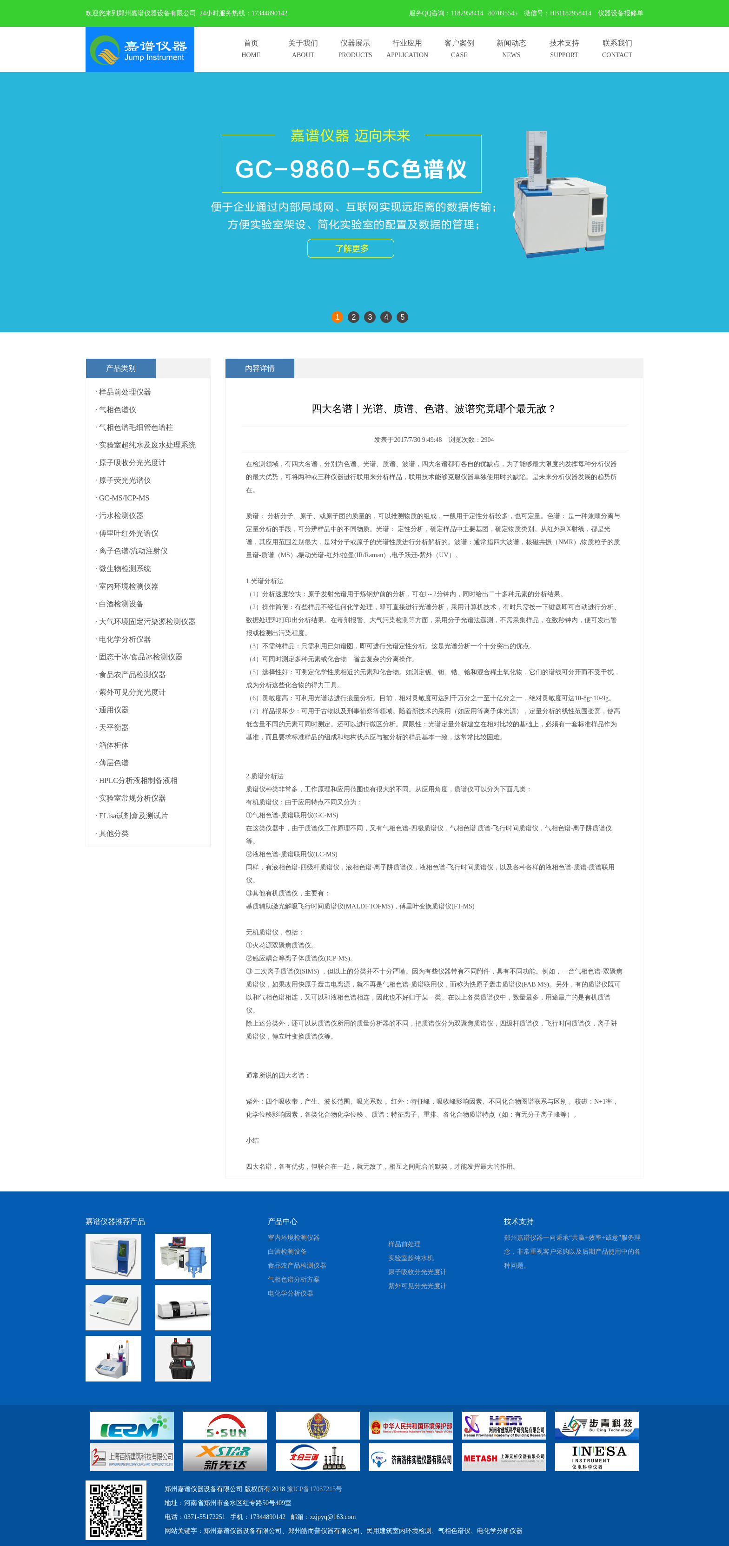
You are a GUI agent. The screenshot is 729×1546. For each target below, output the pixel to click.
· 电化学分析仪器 (123, 639)
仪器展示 (355, 43)
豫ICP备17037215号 (315, 1489)
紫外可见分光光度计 (417, 1286)
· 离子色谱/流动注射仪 (131, 551)
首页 (251, 43)
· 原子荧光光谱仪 (123, 480)
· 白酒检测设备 (119, 604)
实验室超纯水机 (411, 1258)
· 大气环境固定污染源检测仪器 (145, 621)
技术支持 (564, 43)
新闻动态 (511, 43)
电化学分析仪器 (290, 1293)
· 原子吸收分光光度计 (130, 463)
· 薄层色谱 (112, 763)
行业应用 (407, 43)
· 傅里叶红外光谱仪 (127, 533)
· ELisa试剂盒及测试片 (131, 816)
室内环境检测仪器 (294, 1237)
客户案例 (459, 43)
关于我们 (303, 43)
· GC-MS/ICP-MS (122, 498)
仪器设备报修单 (620, 13)
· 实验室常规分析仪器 (130, 798)
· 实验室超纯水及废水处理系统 (145, 445)
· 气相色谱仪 (115, 410)
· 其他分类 (112, 833)
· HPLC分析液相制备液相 (136, 780)
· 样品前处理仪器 (123, 392)
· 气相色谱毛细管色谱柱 (134, 427)
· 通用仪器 (112, 710)
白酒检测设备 (287, 1251)
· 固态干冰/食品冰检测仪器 (139, 657)
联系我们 (617, 43)
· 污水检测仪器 (119, 516)
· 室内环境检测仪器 (127, 586)
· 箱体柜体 (112, 745)
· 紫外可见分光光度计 (130, 692)
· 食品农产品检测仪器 (130, 674)
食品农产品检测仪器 (297, 1265)
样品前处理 (404, 1244)
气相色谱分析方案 (294, 1279)
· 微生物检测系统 (123, 568)
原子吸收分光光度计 (417, 1272)
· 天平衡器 (112, 727)
